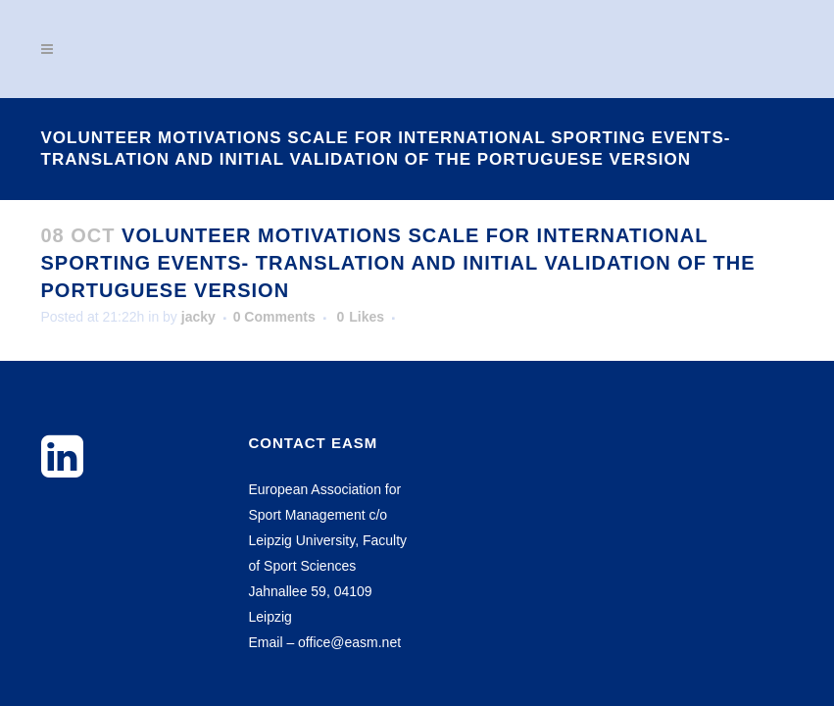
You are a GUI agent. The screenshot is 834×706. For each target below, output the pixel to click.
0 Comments (274, 317)
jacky (198, 317)
